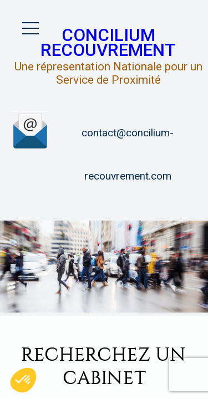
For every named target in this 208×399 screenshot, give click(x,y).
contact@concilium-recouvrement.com (128, 155)
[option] (104, 267)
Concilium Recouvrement (108, 42)
